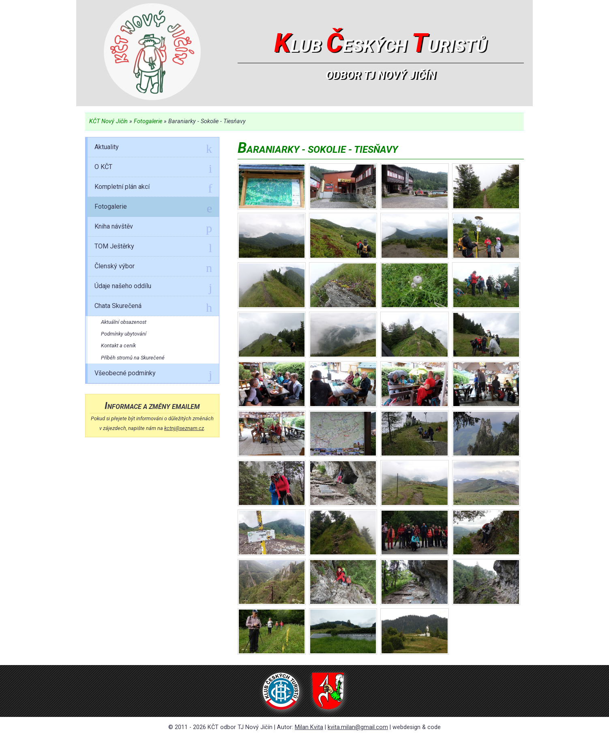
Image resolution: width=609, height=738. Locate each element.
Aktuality (153, 148)
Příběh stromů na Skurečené (133, 358)
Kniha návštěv (153, 228)
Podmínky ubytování (123, 334)
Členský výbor (153, 267)
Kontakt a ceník (118, 345)
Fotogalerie (148, 121)
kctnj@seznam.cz (184, 428)
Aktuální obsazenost (123, 322)
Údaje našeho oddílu (153, 287)
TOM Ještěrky (153, 248)
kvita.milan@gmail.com (358, 727)
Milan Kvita (309, 727)
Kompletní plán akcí (153, 188)
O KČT (153, 168)
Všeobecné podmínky (153, 374)
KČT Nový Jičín (108, 121)
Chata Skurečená (153, 307)
